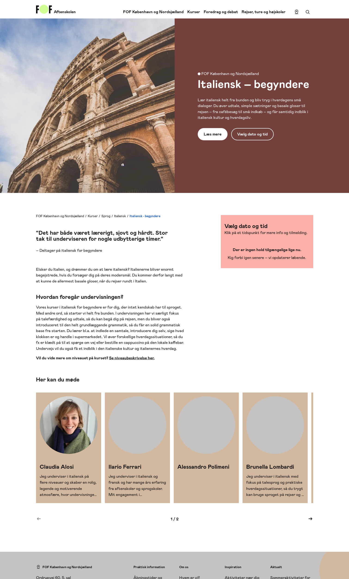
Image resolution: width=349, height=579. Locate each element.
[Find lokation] (296, 12)
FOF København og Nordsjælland (153, 11)
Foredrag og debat (221, 11)
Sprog (105, 216)
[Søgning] (307, 12)
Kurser (193, 11)
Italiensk (120, 216)
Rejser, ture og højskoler (263, 11)
